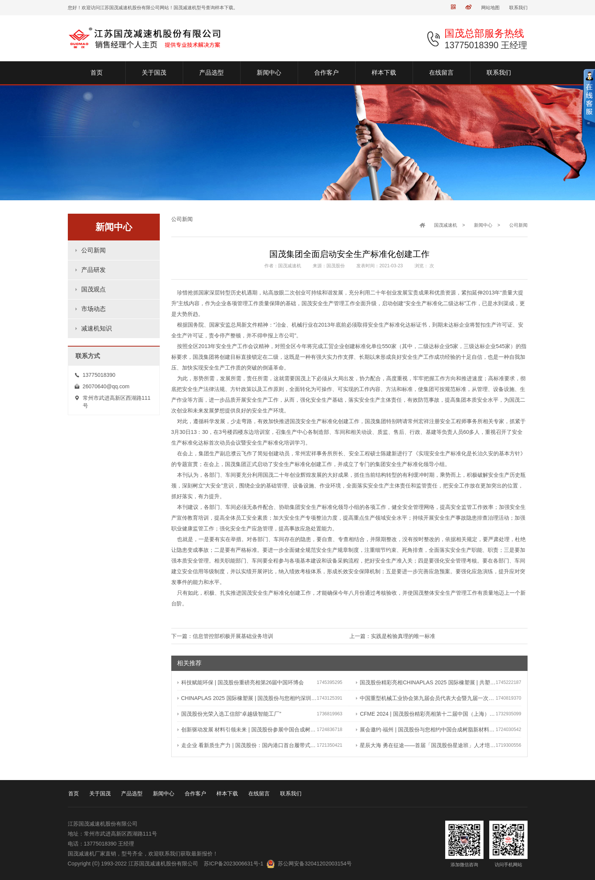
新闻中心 (483, 225)
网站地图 (490, 7)
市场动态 (93, 309)
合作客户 (195, 793)
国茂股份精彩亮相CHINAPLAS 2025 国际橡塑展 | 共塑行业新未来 (425, 682)
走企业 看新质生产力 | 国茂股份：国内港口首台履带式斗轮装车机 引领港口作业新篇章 (247, 745)
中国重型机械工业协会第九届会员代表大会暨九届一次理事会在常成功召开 (425, 698)
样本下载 (227, 793)
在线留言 (259, 793)
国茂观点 (93, 289)
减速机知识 (96, 328)
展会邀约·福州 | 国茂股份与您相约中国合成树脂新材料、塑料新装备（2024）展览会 (425, 729)
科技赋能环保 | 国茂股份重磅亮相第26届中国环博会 (240, 682)
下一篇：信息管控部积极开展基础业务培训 (222, 636)
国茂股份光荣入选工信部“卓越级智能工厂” (229, 714)
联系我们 (518, 7)
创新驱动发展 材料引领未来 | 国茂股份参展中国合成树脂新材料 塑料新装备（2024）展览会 (247, 729)
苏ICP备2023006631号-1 (234, 863)
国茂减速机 (445, 225)
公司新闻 (93, 250)
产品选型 (132, 793)
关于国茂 (100, 793)
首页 (73, 793)
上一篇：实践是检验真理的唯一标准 (392, 636)
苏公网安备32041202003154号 (315, 863)
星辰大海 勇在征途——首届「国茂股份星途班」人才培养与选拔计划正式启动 (425, 745)
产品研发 (93, 270)
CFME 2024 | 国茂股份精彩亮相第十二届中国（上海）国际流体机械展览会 (425, 714)
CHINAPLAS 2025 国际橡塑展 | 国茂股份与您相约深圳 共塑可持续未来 (247, 698)
